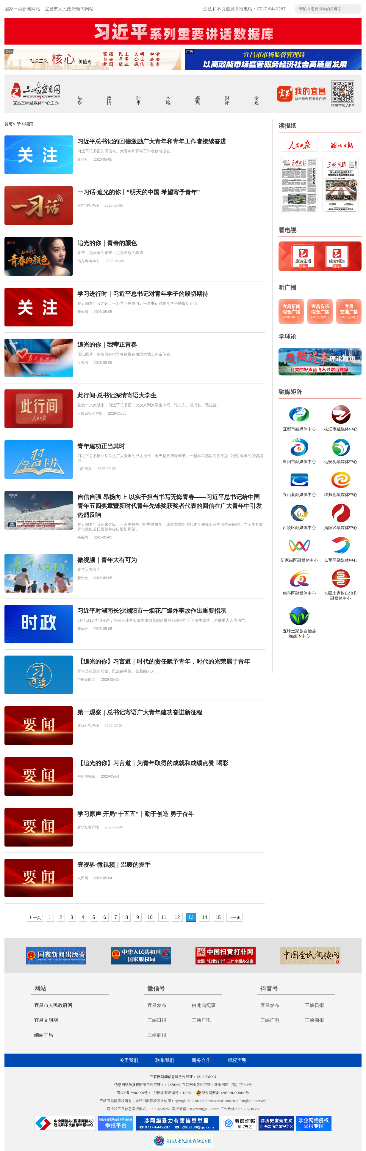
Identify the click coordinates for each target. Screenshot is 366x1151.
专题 (256, 96)
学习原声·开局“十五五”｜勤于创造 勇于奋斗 (135, 814)
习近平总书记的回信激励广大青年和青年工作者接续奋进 (151, 141)
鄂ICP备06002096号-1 (134, 1093)
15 (218, 917)
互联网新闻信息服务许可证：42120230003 (183, 1077)
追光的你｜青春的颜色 (107, 243)
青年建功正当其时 (101, 446)
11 (163, 917)
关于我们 (128, 1060)
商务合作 (201, 1060)
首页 (8, 124)
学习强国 (25, 124)
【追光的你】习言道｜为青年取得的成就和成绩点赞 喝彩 (152, 763)
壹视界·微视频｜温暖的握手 (114, 864)
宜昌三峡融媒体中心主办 (36, 102)
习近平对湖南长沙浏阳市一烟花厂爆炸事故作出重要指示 (151, 610)
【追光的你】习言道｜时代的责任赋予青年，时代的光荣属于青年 (163, 661)
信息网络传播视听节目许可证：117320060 (147, 1085)
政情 (109, 96)
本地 (168, 96)
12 (177, 917)
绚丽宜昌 (43, 1035)
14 (204, 917)
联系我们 (164, 1060)
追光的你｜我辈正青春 (107, 344)
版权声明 (237, 1060)
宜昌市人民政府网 (53, 1005)
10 (150, 917)
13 (191, 917)
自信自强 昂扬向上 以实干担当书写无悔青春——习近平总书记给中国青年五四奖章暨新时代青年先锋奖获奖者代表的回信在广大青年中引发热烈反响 (169, 506)
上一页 (35, 917)
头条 (79, 96)
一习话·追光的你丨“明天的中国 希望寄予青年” (138, 192)
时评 (227, 96)
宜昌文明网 (46, 1020)
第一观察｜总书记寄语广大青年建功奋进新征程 (139, 712)
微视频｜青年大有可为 (107, 560)
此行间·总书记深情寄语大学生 (117, 395)
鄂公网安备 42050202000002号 (222, 1093)
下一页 (234, 917)
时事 (138, 96)
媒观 (197, 96)
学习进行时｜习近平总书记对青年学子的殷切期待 (142, 293)
